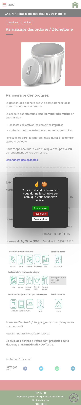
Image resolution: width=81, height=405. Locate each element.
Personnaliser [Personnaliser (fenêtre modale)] (41, 219)
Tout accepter (40, 208)
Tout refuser (40, 213)
